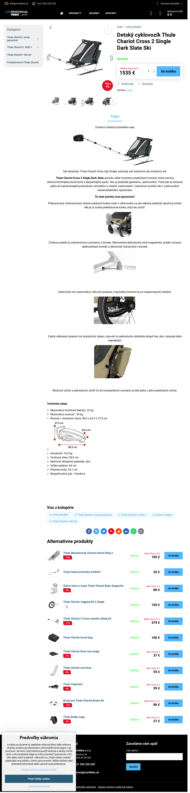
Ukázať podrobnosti (39, 786)
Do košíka (168, 71)
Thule (130, 90)
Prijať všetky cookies (39, 778)
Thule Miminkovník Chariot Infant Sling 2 (88, 553)
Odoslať (133, 766)
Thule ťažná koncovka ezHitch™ (82, 572)
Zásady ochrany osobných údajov (115, 787)
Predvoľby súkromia (85, 787)
